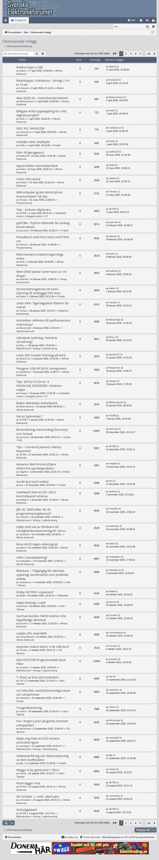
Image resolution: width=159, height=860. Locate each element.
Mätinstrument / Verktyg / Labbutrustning (36, 348)
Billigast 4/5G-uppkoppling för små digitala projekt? (41, 113)
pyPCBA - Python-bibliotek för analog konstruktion (42, 225)
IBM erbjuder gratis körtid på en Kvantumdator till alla (39, 194)
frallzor (22, 296)
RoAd (22, 169)
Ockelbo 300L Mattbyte (33, 142)
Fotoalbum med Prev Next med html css (42, 239)
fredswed (24, 88)
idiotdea (23, 500)
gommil (23, 606)
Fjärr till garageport (30, 152)
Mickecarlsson (26, 101)
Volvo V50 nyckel (28, 179)
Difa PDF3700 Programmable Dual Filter (41, 662)
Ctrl (21, 681)
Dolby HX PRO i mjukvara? (35, 592)
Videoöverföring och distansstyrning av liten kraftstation (42, 758)
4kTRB (22, 213)
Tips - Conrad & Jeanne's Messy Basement (38, 449)
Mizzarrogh (25, 328)
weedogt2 (24, 746)
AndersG (23, 279)
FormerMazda (26, 637)
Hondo (22, 773)
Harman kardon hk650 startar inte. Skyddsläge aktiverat (41, 618)
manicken (24, 698)
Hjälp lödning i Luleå (31, 603)
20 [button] (149, 54)
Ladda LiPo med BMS (31, 633)
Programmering (24, 203)
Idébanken (63, 595)
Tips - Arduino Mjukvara (33, 210)
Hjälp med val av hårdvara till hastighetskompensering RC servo (40, 529)
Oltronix (23, 245)
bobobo (23, 182)
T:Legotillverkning (29, 708)
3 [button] (131, 54)
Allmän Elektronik (25, 410)
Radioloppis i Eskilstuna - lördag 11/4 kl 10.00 (42, 83)
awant (22, 548)
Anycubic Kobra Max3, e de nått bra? (42, 647)
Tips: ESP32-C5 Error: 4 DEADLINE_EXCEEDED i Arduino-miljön (39, 386)
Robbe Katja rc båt (29, 67)
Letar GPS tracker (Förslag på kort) (41, 355)
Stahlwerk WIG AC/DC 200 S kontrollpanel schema (36, 494)
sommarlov (25, 800)
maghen (23, 472)
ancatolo (23, 667)
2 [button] (126, 54)
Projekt (56, 145)
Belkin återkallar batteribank (36, 403)
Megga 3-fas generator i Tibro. (38, 770)
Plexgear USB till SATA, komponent (41, 368)
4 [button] (135, 54)
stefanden (24, 534)
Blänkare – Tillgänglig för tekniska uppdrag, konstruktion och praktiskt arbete (42, 575)
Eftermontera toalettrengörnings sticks (40, 256)
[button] (114, 53)
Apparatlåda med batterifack (37, 166)
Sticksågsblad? (26, 810)
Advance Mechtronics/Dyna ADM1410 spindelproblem (36, 466)
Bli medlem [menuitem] (154, 21)
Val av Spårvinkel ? (29, 416)
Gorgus (23, 393)
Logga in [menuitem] (148, 21)
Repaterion (25, 372)
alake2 (22, 71)
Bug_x (22, 345)
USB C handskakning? (31, 558)
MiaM (22, 595)
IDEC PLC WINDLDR (30, 128)
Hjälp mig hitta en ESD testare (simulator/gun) (37, 740)
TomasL (23, 200)
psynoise (23, 230)
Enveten (23, 623)
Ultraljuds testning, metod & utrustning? (36, 340)
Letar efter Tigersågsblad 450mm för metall (42, 305)
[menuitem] (131, 20)
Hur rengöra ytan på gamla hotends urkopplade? (42, 723)
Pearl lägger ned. (28, 783)
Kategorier (20, 20)
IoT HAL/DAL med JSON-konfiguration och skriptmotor (43, 693)
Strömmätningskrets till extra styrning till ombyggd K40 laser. (38, 291)
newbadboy (25, 561)
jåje (21, 763)
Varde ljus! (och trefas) (32, 482)
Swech (22, 711)
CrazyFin (24, 517)
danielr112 (24, 359)
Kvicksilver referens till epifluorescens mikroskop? (43, 322)
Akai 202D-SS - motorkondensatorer (42, 98)
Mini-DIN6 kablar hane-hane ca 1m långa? (41, 274)
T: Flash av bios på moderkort (37, 677)
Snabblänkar (6, 21)
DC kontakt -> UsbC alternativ (37, 796)
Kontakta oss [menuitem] (69, 837)
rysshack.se (25, 132)
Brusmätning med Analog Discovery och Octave (42, 432)
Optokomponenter (25, 331)
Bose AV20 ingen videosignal (37, 544)
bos (21, 485)
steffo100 (24, 156)
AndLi (22, 119)
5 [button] (140, 54)
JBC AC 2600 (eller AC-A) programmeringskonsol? (34, 511)
